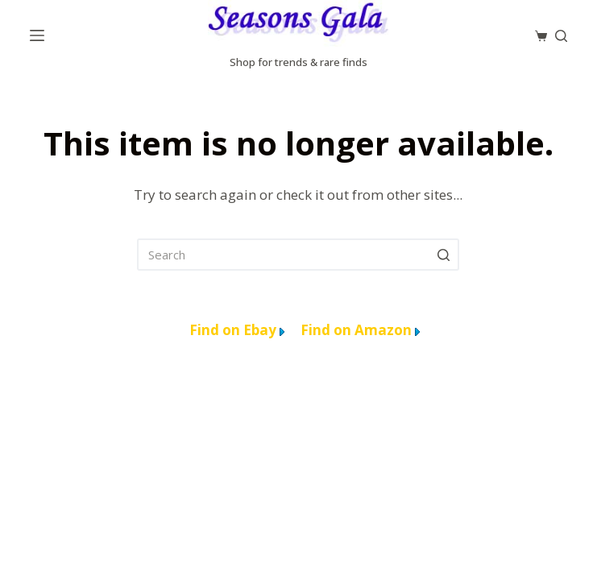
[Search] (561, 36)
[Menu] (37, 35)
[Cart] (541, 36)
